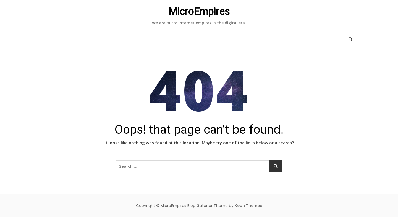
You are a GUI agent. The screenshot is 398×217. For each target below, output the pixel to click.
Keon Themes (248, 205)
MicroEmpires (199, 11)
